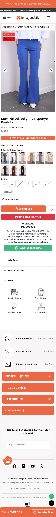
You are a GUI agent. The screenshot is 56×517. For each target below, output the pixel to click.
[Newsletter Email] (28, 445)
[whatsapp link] (51, 496)
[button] (26, 106)
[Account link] (48, 17)
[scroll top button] (51, 503)
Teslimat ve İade (16, 270)
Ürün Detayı (13, 260)
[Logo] (27, 17)
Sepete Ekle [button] (43, 512)
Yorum (11, 280)
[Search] (28, 27)
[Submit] (45, 445)
